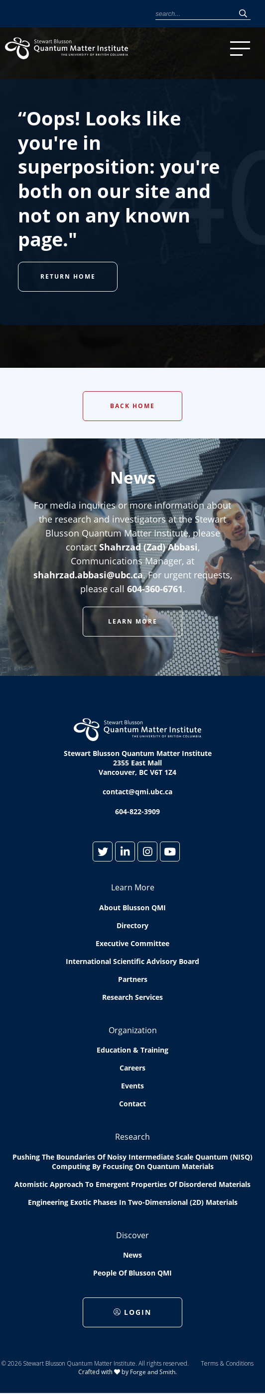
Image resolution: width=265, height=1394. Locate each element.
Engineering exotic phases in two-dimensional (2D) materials (133, 1202)
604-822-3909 (137, 811)
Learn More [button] (132, 621)
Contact (132, 1103)
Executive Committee (132, 943)
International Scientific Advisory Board (132, 961)
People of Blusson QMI (132, 1273)
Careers (132, 1067)
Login (132, 1312)
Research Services (132, 997)
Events (132, 1085)
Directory (132, 925)
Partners (132, 979)
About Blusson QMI (132, 907)
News (132, 1255)
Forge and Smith (152, 1372)
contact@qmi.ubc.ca (137, 791)
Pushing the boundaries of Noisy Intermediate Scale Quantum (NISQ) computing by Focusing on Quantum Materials (132, 1161)
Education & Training (132, 1050)
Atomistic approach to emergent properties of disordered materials (132, 1184)
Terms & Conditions (227, 1363)
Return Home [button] (68, 276)
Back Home (132, 406)
